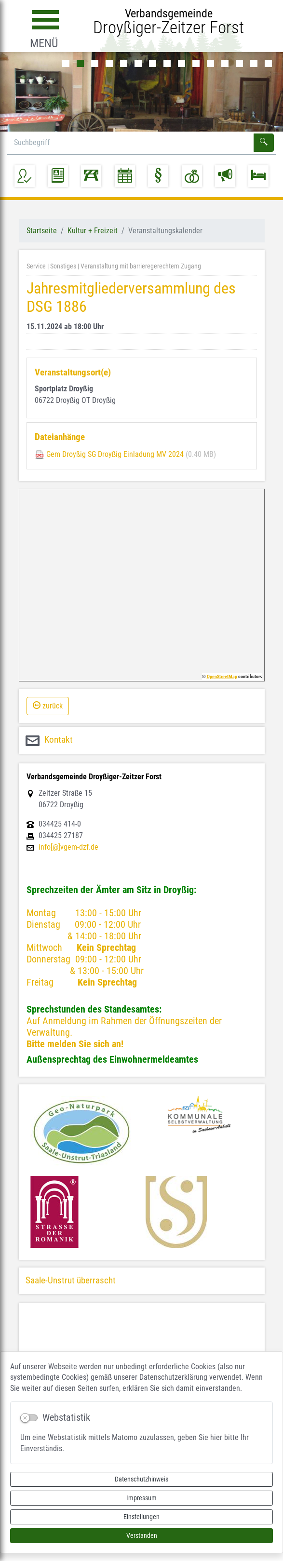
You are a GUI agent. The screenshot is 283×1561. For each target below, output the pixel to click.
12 (225, 63)
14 (253, 63)
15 (268, 63)
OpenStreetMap (222, 676)
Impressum (141, 1498)
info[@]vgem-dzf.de (68, 847)
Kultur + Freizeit (92, 230)
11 (210, 63)
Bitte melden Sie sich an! (75, 1044)
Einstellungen (141, 1517)
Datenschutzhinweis (141, 1479)
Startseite (42, 230)
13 (239, 63)
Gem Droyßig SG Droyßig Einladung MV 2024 (115, 454)
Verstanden (141, 1535)
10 (196, 63)
